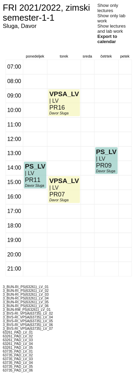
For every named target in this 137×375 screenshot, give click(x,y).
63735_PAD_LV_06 (18, 370)
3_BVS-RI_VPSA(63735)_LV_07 (28, 329)
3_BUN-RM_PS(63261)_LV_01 (27, 310)
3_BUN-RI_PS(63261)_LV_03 (26, 294)
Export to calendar (107, 39)
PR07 (57, 194)
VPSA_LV (64, 180)
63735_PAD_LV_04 (18, 363)
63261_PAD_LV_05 (18, 347)
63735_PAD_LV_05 (18, 366)
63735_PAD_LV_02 (18, 355)
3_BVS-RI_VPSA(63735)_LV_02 (28, 313)
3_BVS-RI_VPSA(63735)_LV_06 (28, 325)
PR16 (57, 107)
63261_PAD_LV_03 (18, 340)
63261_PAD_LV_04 (18, 344)
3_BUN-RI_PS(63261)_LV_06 (26, 306)
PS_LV (35, 166)
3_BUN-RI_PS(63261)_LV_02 (26, 291)
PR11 (32, 179)
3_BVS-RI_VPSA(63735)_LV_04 (28, 317)
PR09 (104, 165)
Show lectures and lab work (112, 28)
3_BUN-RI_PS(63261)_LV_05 (26, 302)
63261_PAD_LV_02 (18, 336)
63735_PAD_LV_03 (18, 359)
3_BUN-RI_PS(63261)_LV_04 (26, 298)
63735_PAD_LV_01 (18, 351)
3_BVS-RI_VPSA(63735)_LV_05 (28, 321)
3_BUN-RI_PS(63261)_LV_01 (26, 287)
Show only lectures (108, 8)
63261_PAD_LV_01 (18, 332)
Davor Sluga (34, 186)
